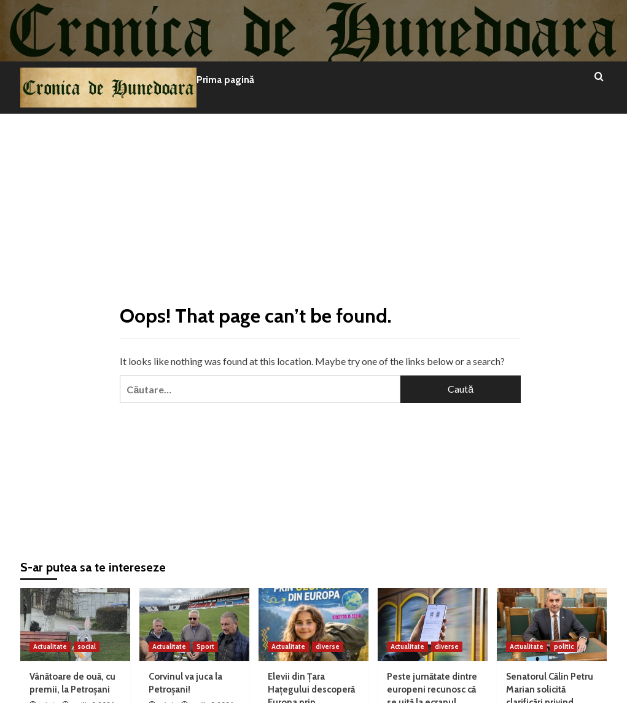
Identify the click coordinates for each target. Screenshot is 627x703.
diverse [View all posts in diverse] (328, 646)
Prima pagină (225, 79)
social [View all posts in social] (86, 646)
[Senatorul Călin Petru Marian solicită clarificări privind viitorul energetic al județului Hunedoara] (552, 624)
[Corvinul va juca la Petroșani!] (194, 624)
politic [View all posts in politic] (564, 646)
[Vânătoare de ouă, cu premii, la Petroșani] (75, 624)
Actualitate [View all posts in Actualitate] (50, 646)
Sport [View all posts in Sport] (205, 646)
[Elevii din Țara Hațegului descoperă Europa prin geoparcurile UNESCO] (313, 624)
